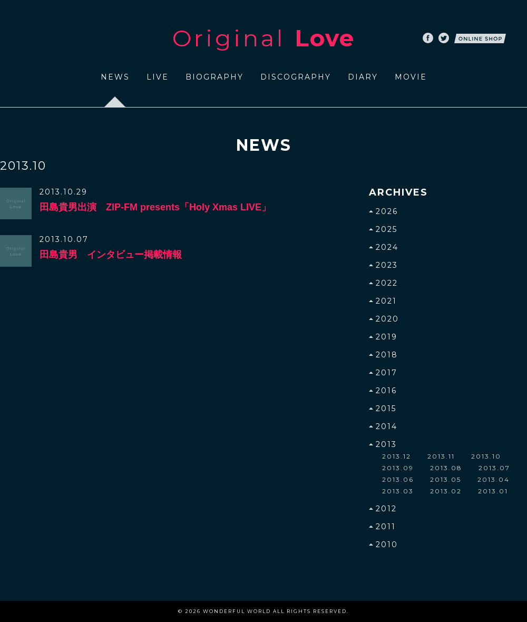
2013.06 (398, 479)
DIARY (363, 77)
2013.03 (398, 491)
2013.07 (494, 468)
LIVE (158, 77)
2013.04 (493, 479)
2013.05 (445, 479)
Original (263, 38)
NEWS (115, 77)
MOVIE (411, 77)
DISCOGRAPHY (295, 77)
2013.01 (493, 491)
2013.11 (441, 456)
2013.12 (396, 456)
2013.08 (446, 468)
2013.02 (446, 491)
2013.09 (398, 468)
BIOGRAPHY (214, 77)
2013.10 (486, 456)
